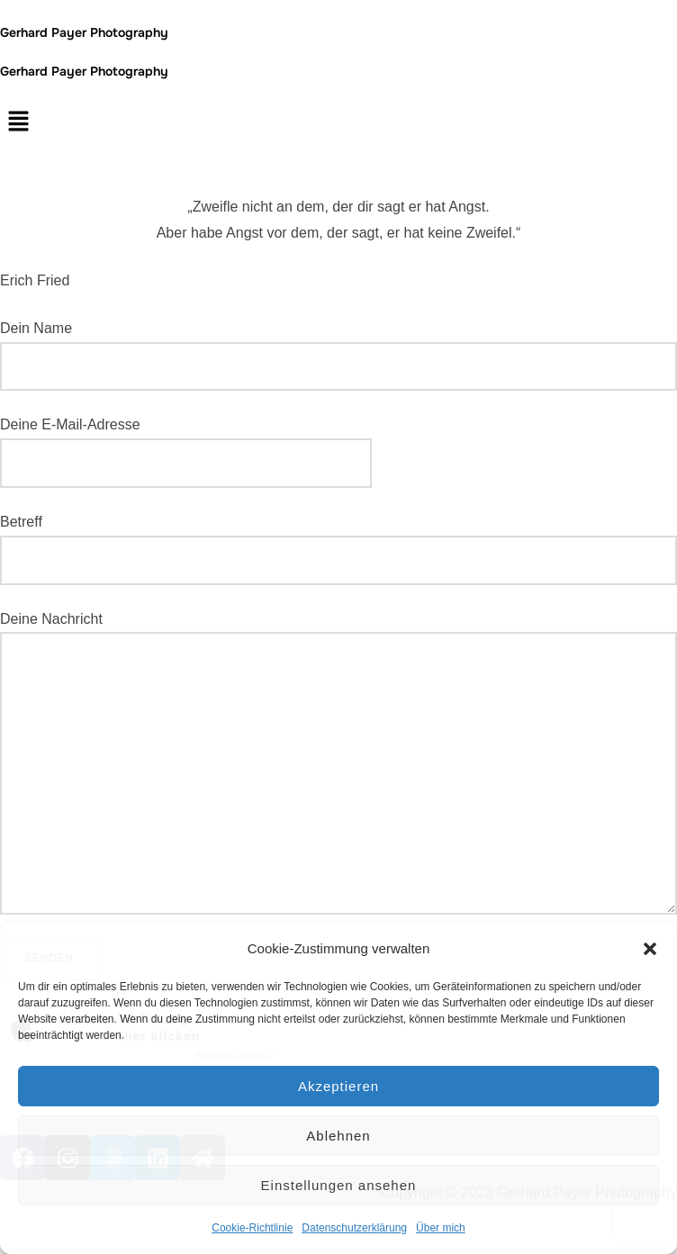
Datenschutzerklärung (354, 1228)
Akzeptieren (338, 1086)
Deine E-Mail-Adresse (186, 443)
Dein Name (338, 356)
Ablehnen (338, 1135)
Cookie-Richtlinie (252, 1228)
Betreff (338, 549)
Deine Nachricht (338, 763)
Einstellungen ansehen (339, 1185)
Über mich (440, 1228)
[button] (650, 949)
